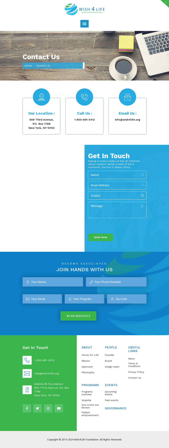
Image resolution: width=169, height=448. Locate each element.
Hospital (86, 400)
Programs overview (87, 393)
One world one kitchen (90, 406)
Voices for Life (90, 355)
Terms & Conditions (134, 365)
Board (108, 360)
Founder (109, 355)
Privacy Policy (136, 372)
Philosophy (88, 372)
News (131, 358)
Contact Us (134, 377)
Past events (111, 400)
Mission (86, 360)
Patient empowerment (90, 414)
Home (28, 65)
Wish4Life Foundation (86, 439)
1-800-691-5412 (84, 119)
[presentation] (114, 227)
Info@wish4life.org (127, 119)
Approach (87, 366)
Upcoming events (110, 393)
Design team (112, 366)
